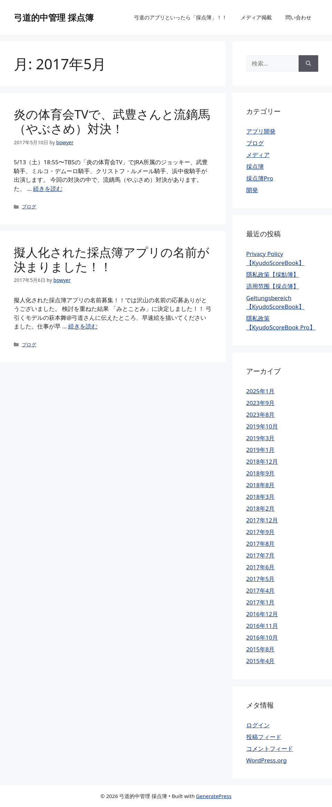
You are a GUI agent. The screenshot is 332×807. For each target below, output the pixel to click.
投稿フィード (263, 737)
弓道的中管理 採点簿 (54, 17)
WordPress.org (266, 760)
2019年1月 (260, 450)
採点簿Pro (259, 178)
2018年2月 (260, 508)
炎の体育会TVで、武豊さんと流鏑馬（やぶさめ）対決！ (112, 121)
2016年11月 (262, 626)
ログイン (258, 725)
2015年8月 (260, 649)
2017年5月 (260, 579)
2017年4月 (260, 590)
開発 (252, 190)
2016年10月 (262, 637)
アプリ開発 (261, 131)
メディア (258, 155)
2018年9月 (260, 473)
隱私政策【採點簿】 (272, 274)
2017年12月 (262, 520)
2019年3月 (260, 438)
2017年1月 (260, 602)
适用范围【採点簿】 (272, 286)
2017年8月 (260, 544)
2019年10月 (262, 426)
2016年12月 (262, 614)
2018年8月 (260, 485)
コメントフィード (269, 748)
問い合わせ (298, 17)
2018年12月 (262, 461)
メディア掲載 (256, 17)
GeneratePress (213, 796)
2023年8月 (260, 415)
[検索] (308, 63)
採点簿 (255, 166)
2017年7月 (260, 555)
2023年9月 (260, 403)
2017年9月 (260, 532)
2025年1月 (260, 391)
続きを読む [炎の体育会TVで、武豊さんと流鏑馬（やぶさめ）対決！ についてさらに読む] (47, 189)
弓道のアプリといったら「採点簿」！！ (180, 17)
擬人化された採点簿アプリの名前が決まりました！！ (111, 259)
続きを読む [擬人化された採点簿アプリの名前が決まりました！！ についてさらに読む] (82, 326)
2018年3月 (260, 497)
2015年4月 (260, 661)
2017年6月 (260, 567)
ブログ (29, 206)
